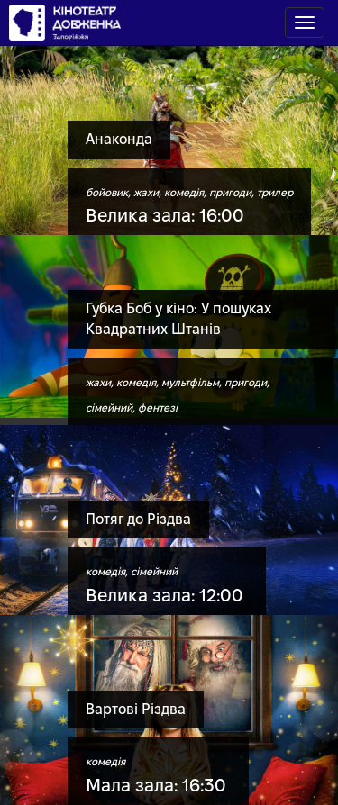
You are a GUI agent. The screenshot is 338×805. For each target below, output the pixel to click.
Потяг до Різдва (138, 519)
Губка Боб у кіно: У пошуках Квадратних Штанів (178, 319)
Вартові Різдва (136, 709)
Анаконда (119, 139)
